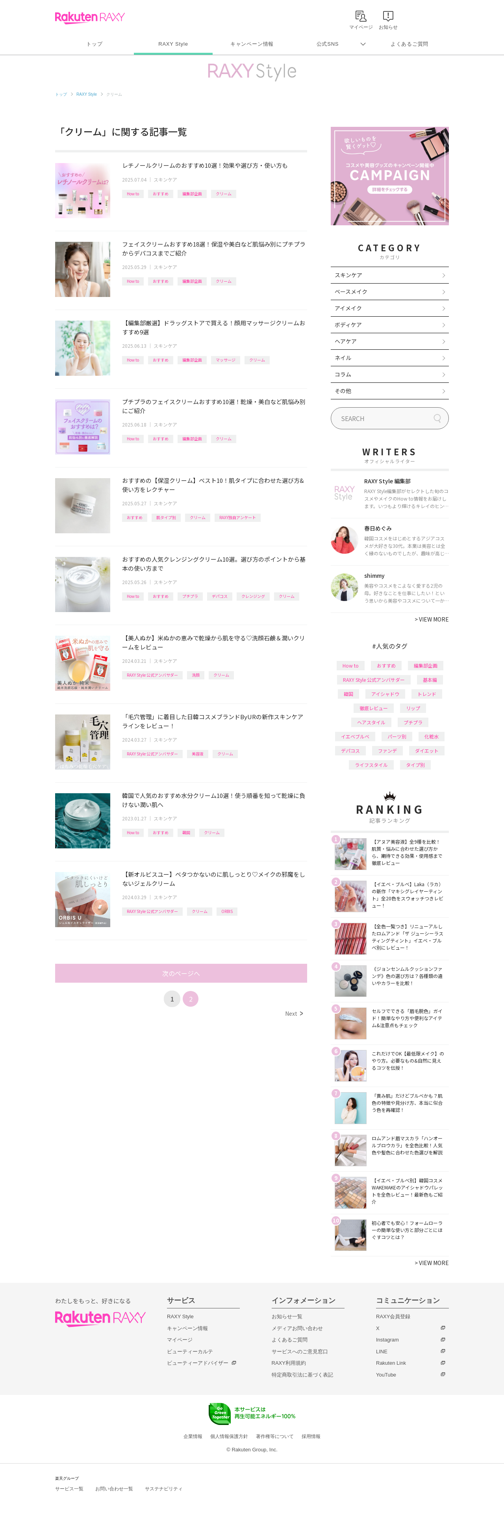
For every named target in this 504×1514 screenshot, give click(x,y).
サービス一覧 (69, 1489)
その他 (343, 391)
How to (133, 194)
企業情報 (192, 1436)
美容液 (198, 754)
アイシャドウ (385, 693)
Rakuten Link (391, 1363)
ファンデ (387, 750)
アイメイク (348, 308)
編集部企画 (192, 194)
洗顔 (196, 675)
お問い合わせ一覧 (114, 1489)
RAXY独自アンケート (237, 517)
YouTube (386, 1375)
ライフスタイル (371, 764)
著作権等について (275, 1436)
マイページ (180, 1340)
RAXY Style (173, 44)
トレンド (426, 693)
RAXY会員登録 (393, 1316)
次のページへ (181, 973)
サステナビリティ (164, 1489)
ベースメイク (351, 291)
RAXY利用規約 (289, 1363)
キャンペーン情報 (252, 44)
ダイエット (427, 750)
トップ (94, 44)
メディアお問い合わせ (297, 1328)
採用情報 (311, 1436)
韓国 (186, 832)
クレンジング (253, 596)
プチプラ (190, 596)
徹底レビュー (373, 708)
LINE (381, 1351)
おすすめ (161, 194)
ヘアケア (346, 341)
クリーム (224, 194)
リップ (413, 708)
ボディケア (348, 324)
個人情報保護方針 (229, 1436)
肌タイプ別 (166, 517)
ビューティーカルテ (190, 1351)
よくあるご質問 (409, 44)
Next (294, 1013)
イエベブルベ (355, 736)
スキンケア (165, 179)
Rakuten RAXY (90, 18)
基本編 (430, 679)
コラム (343, 374)
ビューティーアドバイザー (197, 1363)
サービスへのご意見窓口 (300, 1351)
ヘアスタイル (371, 722)
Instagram (387, 1340)
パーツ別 (396, 736)
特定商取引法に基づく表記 (302, 1375)
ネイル (343, 358)
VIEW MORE (432, 619)
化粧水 (431, 736)
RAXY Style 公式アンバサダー (152, 675)
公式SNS (328, 44)
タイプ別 (415, 764)
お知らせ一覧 (287, 1316)
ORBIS (227, 911)
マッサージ (225, 360)
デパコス (220, 596)
